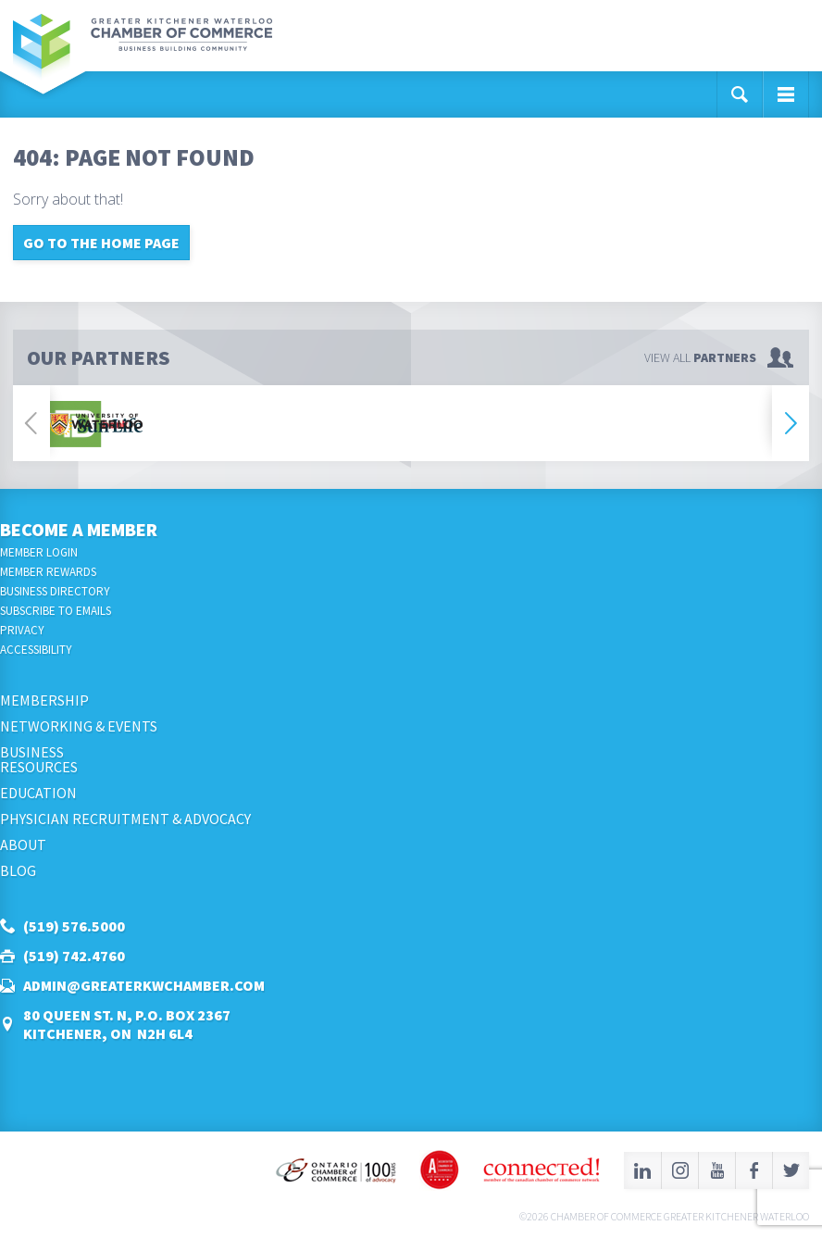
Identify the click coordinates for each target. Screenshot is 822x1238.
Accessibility (36, 649)
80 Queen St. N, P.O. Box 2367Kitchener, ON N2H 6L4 (126, 1024)
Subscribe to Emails (55, 611)
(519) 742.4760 (74, 955)
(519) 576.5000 (74, 926)
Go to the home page (101, 242)
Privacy (22, 630)
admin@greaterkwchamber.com (144, 985)
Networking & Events (78, 726)
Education (38, 792)
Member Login (39, 552)
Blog (18, 870)
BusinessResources (39, 759)
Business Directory (55, 591)
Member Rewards (48, 572)
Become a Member (78, 529)
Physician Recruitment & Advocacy (125, 818)
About (23, 844)
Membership (44, 700)
